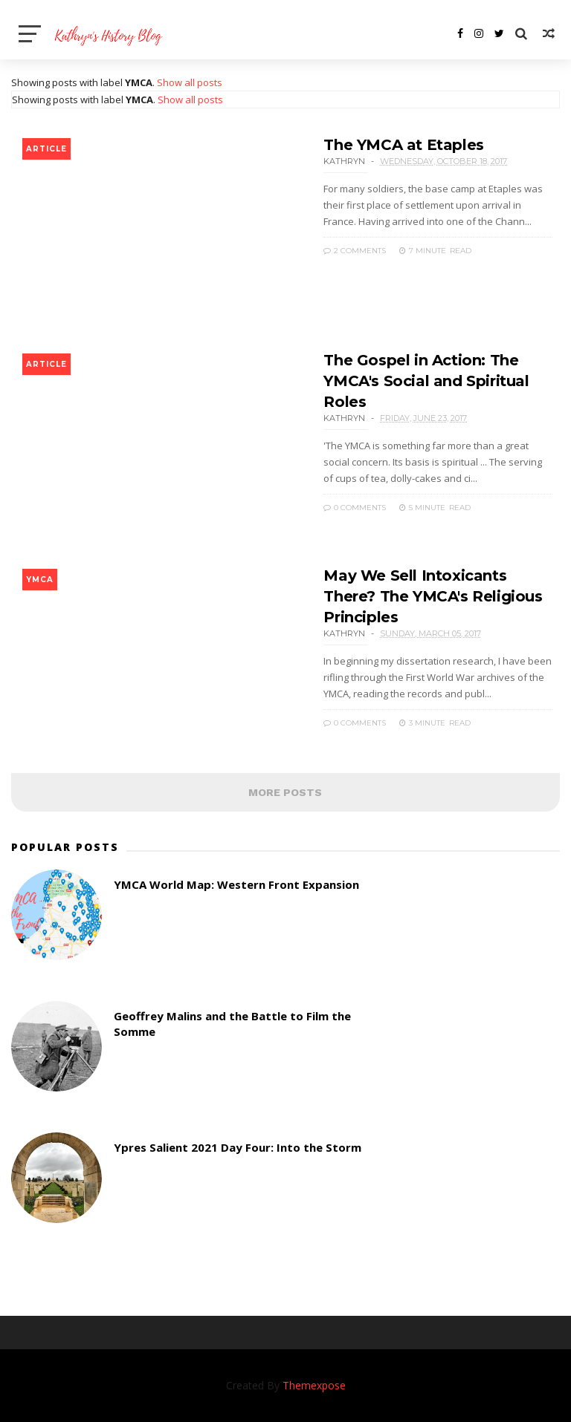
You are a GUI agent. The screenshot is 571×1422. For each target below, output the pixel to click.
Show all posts (189, 82)
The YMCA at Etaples (403, 145)
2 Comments (354, 250)
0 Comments (354, 507)
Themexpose (314, 1385)
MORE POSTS (285, 792)
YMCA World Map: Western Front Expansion (236, 884)
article (46, 149)
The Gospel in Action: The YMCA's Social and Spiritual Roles (426, 381)
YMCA (40, 579)
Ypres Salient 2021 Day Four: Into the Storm (237, 1147)
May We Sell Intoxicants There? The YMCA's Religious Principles (432, 596)
